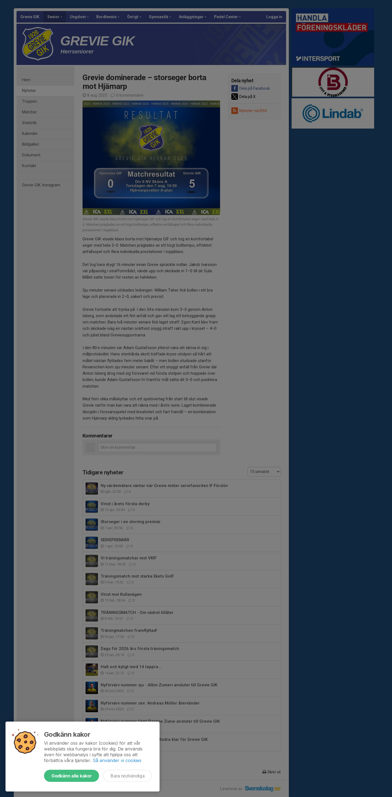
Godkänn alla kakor (71, 776)
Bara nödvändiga (127, 776)
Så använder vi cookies (117, 760)
